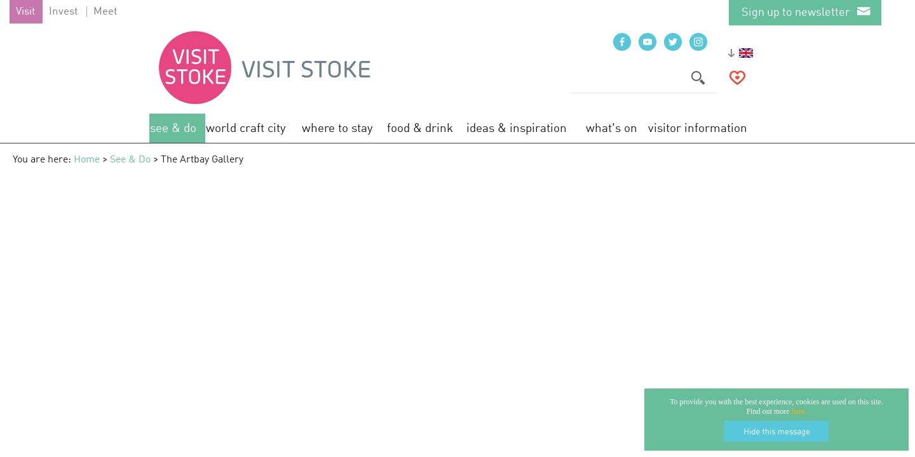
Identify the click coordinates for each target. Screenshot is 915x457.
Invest (63, 11)
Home (87, 160)
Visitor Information (697, 129)
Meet (105, 11)
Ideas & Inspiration (516, 129)
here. (799, 411)
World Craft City (246, 129)
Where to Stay (337, 129)
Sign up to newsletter (796, 12)
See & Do (173, 129)
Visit (26, 11)
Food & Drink (420, 129)
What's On (611, 129)
